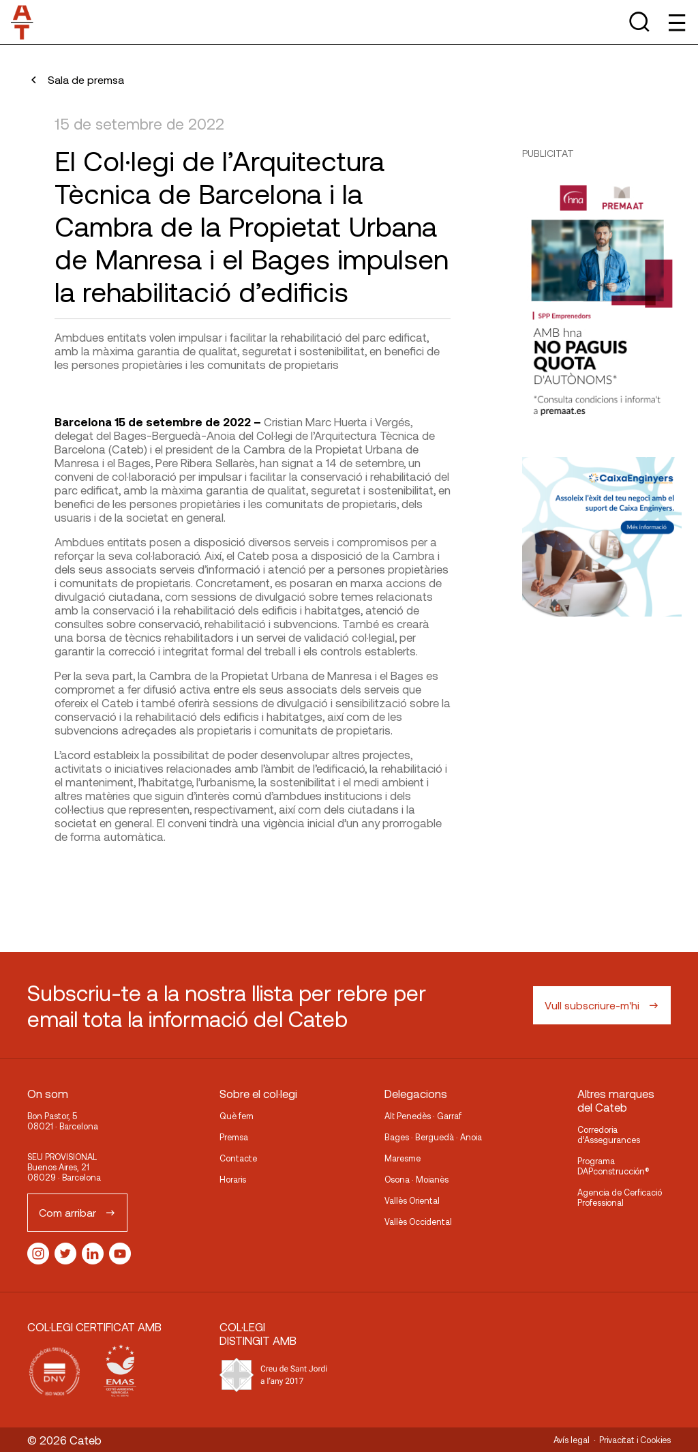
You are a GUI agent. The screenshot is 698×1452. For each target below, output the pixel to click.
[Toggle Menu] (675, 22)
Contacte (238, 1158)
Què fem (236, 1116)
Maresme (402, 1158)
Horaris (232, 1179)
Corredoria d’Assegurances (608, 1134)
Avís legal (571, 1439)
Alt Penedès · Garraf (422, 1116)
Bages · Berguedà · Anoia (433, 1137)
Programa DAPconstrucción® (613, 1166)
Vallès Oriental (412, 1200)
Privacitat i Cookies (635, 1439)
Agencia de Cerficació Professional (619, 1197)
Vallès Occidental (418, 1221)
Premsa (233, 1137)
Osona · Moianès (416, 1179)
